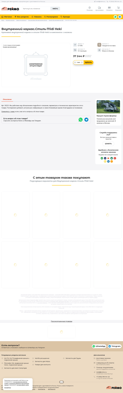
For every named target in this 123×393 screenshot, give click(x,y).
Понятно (7, 388)
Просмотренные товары (61, 321)
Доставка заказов (103, 359)
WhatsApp (115, 17)
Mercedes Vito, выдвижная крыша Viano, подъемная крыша (16, 364)
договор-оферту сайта (23, 385)
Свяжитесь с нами (7, 112)
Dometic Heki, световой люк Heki (60, 301)
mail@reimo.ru (100, 1)
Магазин (6, 17)
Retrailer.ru (61, 382)
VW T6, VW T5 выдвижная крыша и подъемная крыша (16, 359)
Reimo (10, 9)
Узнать (108, 144)
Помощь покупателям (105, 368)
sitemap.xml (51, 389)
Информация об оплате (105, 363)
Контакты (41, 389)
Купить (88, 62)
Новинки (37, 17)
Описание (7, 99)
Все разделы (22, 17)
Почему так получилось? (9, 47)
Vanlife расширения (42, 358)
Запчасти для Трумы (73, 358)
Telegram (120, 17)
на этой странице (42, 302)
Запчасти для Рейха (42, 361)
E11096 (36, 300)
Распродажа (51, 17)
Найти (55, 9)
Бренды (65, 17)
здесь (95, 297)
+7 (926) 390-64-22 (115, 1)
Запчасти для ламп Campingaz (15, 368)
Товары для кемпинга (42, 364)
